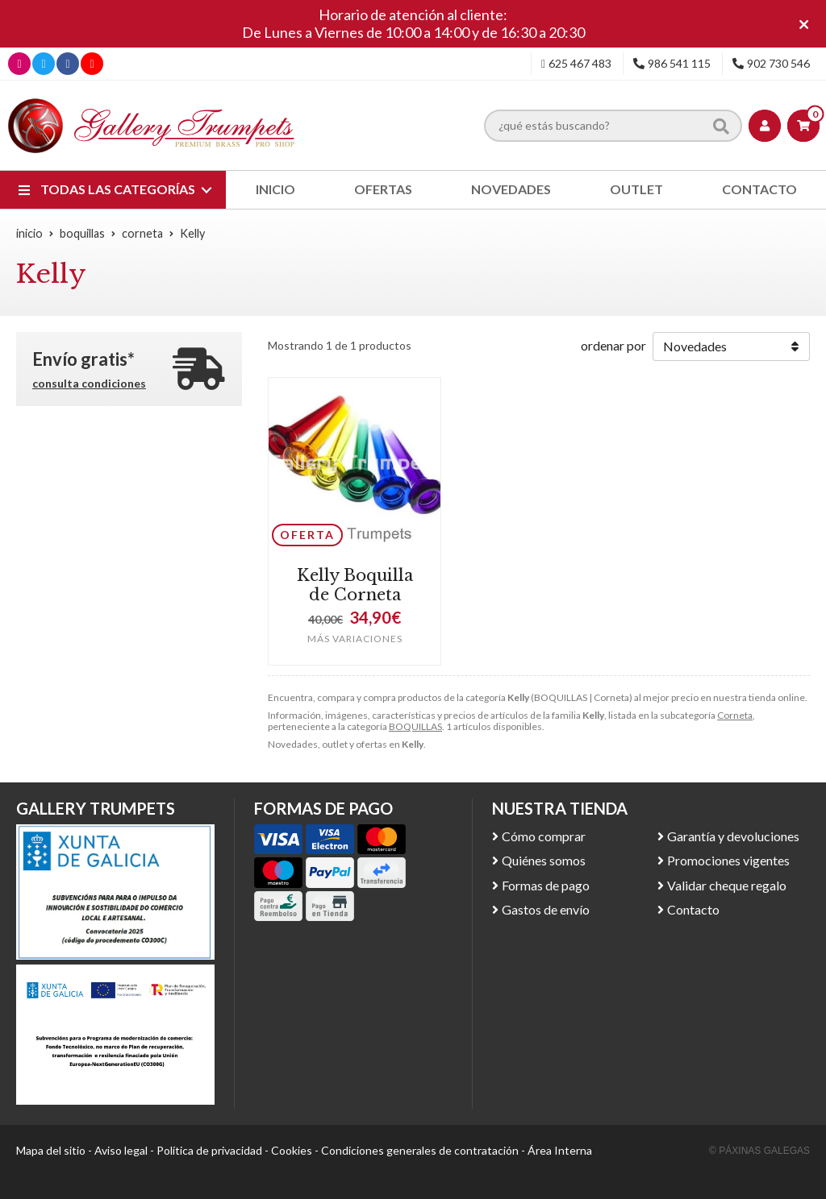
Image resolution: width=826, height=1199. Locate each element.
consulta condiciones (89, 383)
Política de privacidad (209, 1150)
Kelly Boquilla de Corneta (355, 585)
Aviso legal (121, 1150)
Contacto (693, 909)
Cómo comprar (544, 836)
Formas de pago (546, 885)
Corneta (735, 715)
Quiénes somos (544, 860)
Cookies (291, 1150)
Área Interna (560, 1150)
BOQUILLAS (415, 726)
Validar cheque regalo (726, 885)
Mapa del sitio (51, 1150)
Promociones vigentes (728, 860)
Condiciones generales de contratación (420, 1150)
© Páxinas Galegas (759, 1150)
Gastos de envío (546, 909)
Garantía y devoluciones (733, 836)
